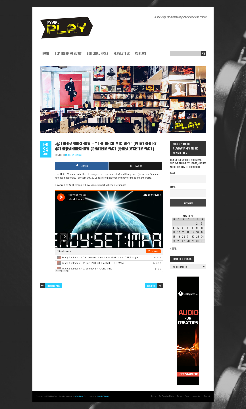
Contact (140, 53)
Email (173, 187)
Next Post (151, 285)
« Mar (173, 248)
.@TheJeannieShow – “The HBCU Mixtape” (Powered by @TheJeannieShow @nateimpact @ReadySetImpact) (106, 146)
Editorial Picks (97, 53)
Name (172, 172)
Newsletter (122, 53)
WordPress (79, 396)
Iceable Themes (103, 396)
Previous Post (53, 285)
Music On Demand (73, 155)
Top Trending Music (68, 53)
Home (45, 53)
